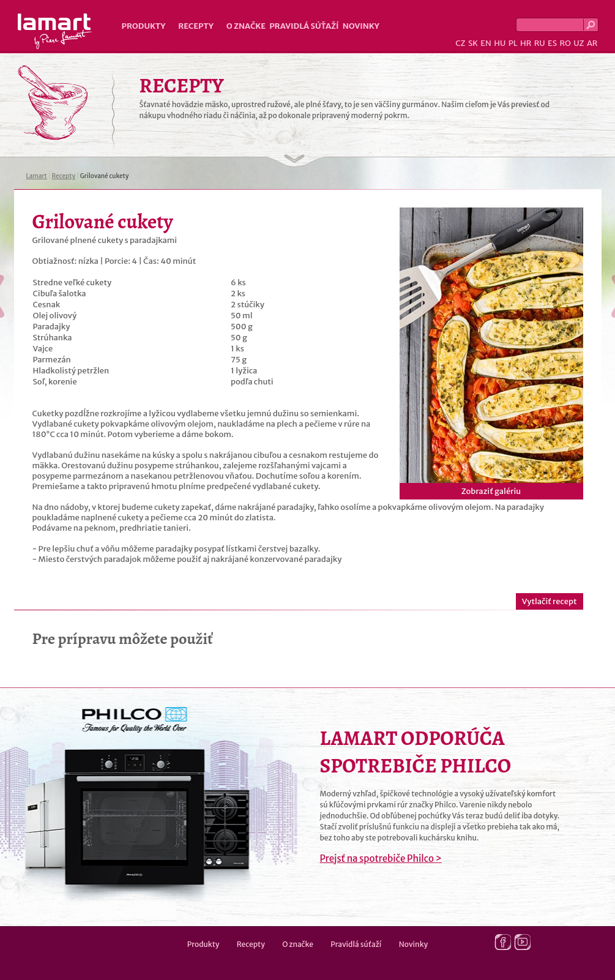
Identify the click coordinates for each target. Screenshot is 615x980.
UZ (578, 43)
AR (592, 43)
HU (499, 43)
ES (552, 43)
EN (485, 43)
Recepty (195, 26)
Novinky (361, 26)
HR (525, 43)
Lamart (54, 31)
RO (564, 43)
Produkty (144, 26)
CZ (460, 43)
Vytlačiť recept (549, 601)
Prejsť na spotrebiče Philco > (381, 858)
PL (513, 43)
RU (539, 43)
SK (473, 43)
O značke (246, 26)
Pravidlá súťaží (304, 26)
